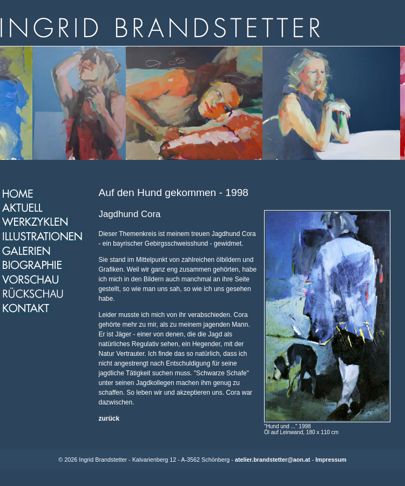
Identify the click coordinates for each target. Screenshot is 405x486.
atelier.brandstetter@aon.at (272, 459)
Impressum (331, 459)
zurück (109, 418)
